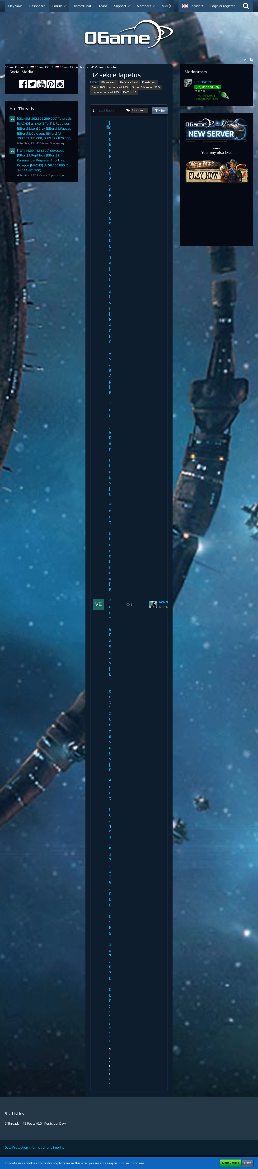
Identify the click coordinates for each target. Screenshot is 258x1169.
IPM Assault (109, 82)
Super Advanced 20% (146, 87)
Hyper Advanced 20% (106, 92)
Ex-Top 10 (129, 92)
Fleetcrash (149, 82)
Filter (160, 110)
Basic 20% (98, 87)
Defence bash (129, 82)
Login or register (223, 6)
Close (247, 1162)
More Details (230, 1162)
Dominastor (203, 82)
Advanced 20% (119, 87)
